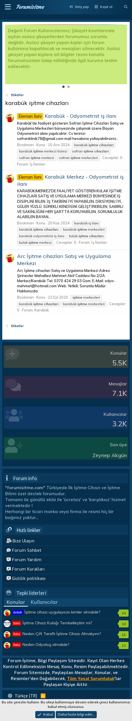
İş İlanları (37, 164)
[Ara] (126, 7)
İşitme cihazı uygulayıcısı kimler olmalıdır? (56, 612)
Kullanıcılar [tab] (44, 602)
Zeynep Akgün (109, 455)
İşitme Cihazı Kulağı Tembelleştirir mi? (52, 622)
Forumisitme (30, 7)
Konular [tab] (16, 602)
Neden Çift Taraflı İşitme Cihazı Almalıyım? (56, 633)
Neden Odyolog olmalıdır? (41, 644)
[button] (8, 7)
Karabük (41, 310)
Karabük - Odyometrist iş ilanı (66, 116)
